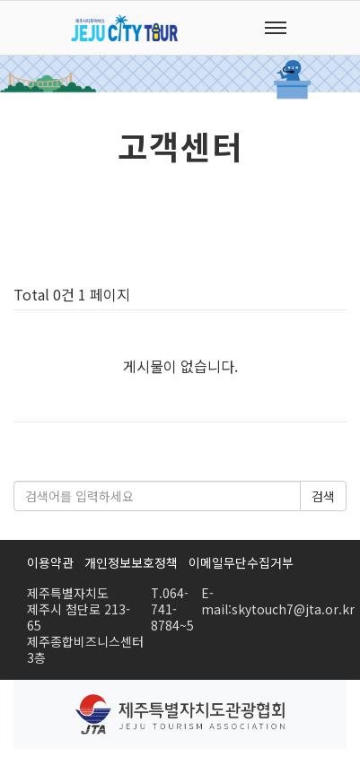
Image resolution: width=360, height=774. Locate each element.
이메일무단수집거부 (241, 562)
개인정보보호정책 (131, 562)
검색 (323, 496)
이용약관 (50, 562)
